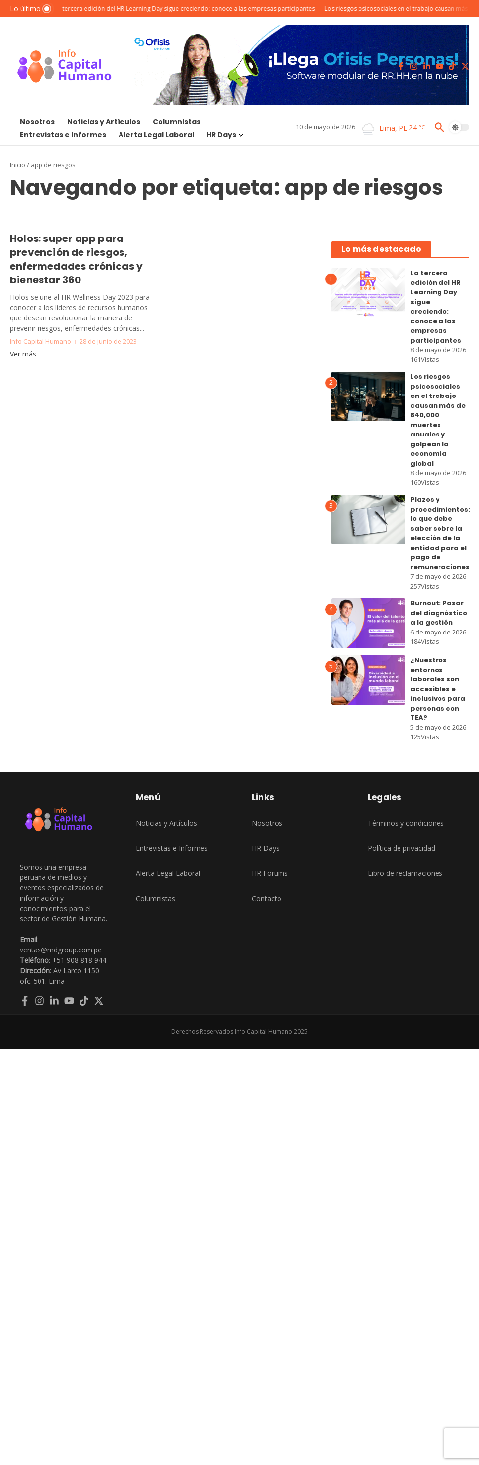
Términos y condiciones (406, 823)
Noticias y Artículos (103, 122)
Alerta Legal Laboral (156, 135)
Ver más (23, 353)
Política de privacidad (401, 848)
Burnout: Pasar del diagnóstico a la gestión (438, 612)
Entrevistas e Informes (63, 135)
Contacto (266, 898)
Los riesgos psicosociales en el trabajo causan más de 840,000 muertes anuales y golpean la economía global (438, 420)
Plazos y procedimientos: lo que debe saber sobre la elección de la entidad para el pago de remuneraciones (440, 533)
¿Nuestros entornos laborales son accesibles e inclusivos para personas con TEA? (437, 688)
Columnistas (176, 122)
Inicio (17, 164)
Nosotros (37, 122)
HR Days (224, 135)
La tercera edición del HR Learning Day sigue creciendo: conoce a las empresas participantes (435, 306)
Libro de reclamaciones (405, 873)
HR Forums (270, 873)
